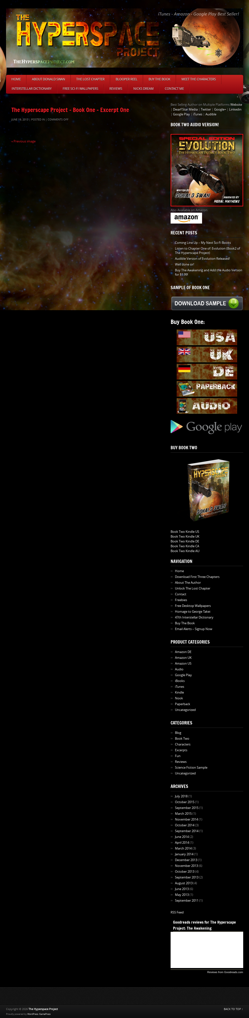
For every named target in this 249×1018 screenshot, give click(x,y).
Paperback (182, 704)
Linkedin (235, 109)
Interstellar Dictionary (32, 89)
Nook (179, 698)
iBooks (180, 681)
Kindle (179, 692)
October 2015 (184, 802)
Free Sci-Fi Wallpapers (80, 89)
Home (16, 79)
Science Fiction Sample (191, 767)
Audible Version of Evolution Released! (202, 258)
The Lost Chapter (90, 79)
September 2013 (186, 877)
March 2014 (183, 848)
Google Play (181, 114)
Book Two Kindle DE (185, 541)
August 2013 (184, 883)
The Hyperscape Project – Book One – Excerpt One (70, 110)
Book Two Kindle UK (185, 536)
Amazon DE (183, 652)
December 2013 (186, 860)
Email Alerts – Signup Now (193, 629)
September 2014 (186, 831)
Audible (210, 114)
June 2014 (182, 837)
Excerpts (181, 750)
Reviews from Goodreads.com (225, 972)
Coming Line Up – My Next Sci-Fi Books (203, 243)
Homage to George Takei (192, 611)
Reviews (115, 89)
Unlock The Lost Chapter (192, 588)
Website (236, 104)
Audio (179, 669)
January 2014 (184, 854)
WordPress (32, 1014)
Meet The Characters (198, 79)
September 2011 (186, 900)
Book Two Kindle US (185, 532)
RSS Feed (177, 912)
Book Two (182, 738)
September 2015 (186, 808)
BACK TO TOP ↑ (233, 1009)
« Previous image (23, 141)
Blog (178, 733)
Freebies (181, 600)
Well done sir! (184, 264)
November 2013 (186, 866)
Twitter (206, 109)
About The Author (188, 582)
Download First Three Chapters (197, 577)
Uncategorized (185, 710)
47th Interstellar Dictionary (194, 617)
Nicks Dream (143, 89)
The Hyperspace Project (43, 1009)
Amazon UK (183, 658)
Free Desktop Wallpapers (193, 606)
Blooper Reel (126, 79)
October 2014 (184, 825)
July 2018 (181, 796)
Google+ (220, 109)
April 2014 (182, 842)
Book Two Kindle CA (185, 546)
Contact (180, 594)
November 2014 (186, 819)
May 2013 (182, 895)
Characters (182, 744)
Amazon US (183, 663)
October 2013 (184, 871)
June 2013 (182, 889)
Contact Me (174, 89)
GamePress (45, 1014)
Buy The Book (159, 79)
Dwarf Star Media (185, 109)
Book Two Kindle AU (185, 551)
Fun (178, 756)
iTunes (197, 114)
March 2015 (183, 813)
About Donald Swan (48, 79)
